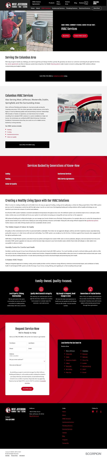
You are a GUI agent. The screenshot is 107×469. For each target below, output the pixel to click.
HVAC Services (66, 429)
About (64, 425)
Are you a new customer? (14, 364)
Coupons (64, 450)
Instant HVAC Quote (80, 36)
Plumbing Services (67, 436)
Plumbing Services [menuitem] (71, 8)
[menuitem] (7, 466)
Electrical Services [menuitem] (84, 8)
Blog (75, 3)
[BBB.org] (101, 422)
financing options (55, 64)
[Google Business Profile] (93, 422)
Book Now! (97, 8)
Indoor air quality (9, 137)
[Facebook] (97, 422)
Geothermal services (10, 134)
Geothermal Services (68, 432)
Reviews (81, 3)
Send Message (24, 394)
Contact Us (65, 453)
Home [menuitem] (33, 8)
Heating (7, 129)
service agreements (13, 64)
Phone (9, 353)
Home (64, 422)
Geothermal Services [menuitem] (58, 8)
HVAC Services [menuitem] (45, 8)
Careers (64, 443)
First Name (10, 348)
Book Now (66, 36)
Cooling (7, 132)
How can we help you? (13, 370)
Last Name (29, 348)
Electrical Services (67, 439)
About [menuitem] (38, 8)
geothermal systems (92, 220)
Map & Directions (34, 426)
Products (51, 3)
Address (9, 359)
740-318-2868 (96, 3)
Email (27, 353)
